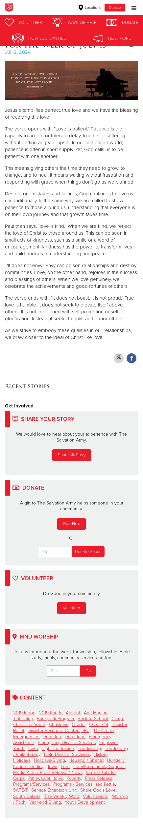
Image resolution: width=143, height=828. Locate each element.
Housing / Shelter (86, 760)
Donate (115, 7)
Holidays (21, 760)
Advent (73, 713)
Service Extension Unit (54, 790)
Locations (90, 7)
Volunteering (95, 796)
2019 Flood (24, 713)
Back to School (93, 718)
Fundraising (89, 748)
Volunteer (71, 608)
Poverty (73, 778)
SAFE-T (20, 790)
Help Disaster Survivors (67, 754)
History (100, 754)
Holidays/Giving (49, 760)
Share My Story (71, 455)
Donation (52, 736)
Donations (75, 736)
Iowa (52, 766)
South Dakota (26, 796)
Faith (33, 748)
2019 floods (50, 713)
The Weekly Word (61, 796)
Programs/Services (31, 784)
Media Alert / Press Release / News (48, 772)
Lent (65, 766)
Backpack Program (55, 718)
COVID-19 (98, 724)
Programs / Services (72, 784)
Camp (117, 718)
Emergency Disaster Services (67, 742)
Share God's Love (98, 790)
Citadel (78, 724)
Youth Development (85, 802)
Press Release (98, 778)
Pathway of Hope (45, 778)
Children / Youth (29, 724)
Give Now (71, 523)
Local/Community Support (99, 766)
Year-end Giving (45, 802)
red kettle (105, 784)
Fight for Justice (58, 748)
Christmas (58, 724)
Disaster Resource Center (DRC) (59, 730)
